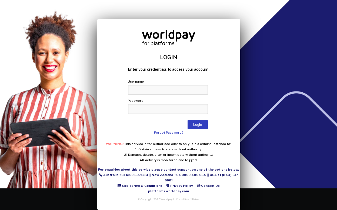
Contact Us (208, 186)
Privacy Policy (179, 186)
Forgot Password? (168, 132)
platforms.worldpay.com (168, 191)
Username (136, 81)
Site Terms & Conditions (140, 186)
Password (136, 101)
